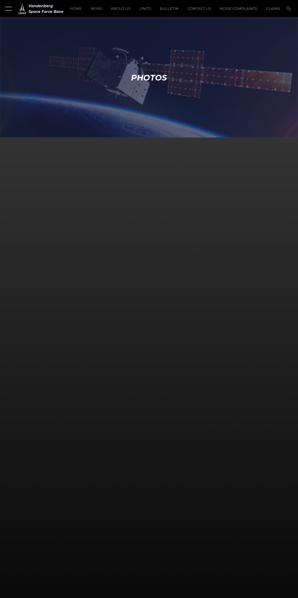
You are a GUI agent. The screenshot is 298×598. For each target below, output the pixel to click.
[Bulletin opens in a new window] (169, 9)
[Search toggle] (290, 9)
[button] (7, 9)
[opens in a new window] (238, 9)
